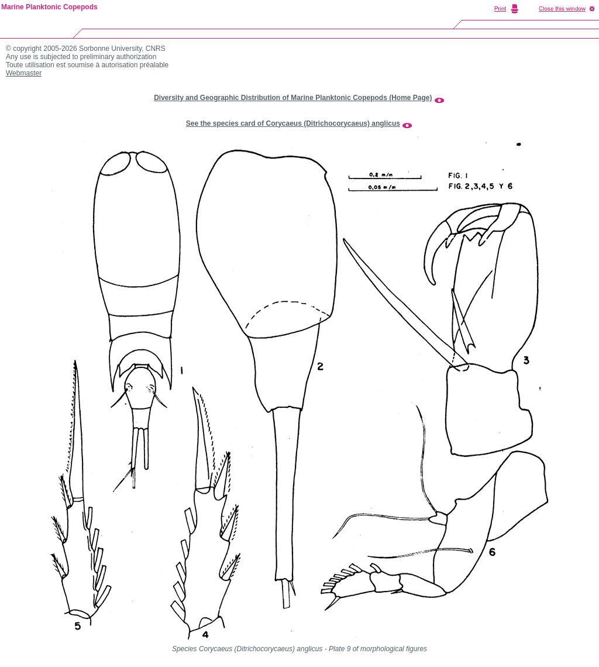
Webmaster (24, 73)
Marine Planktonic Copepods (49, 7)
